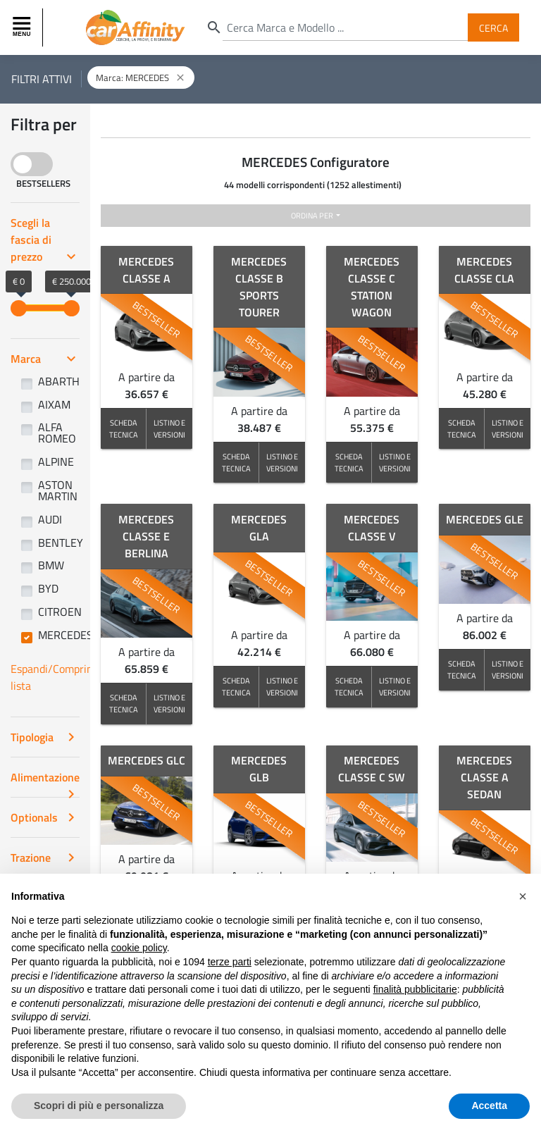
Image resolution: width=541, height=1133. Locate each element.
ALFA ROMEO (57, 432)
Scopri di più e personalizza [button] (98, 1105)
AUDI (50, 519)
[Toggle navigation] (23, 27)
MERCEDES (65, 634)
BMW (51, 565)
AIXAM (54, 404)
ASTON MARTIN (57, 490)
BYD (48, 588)
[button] (522, 896)
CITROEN (60, 611)
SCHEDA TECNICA (123, 428)
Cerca (493, 27)
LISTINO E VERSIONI (169, 428)
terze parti (229, 961)
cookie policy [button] (139, 947)
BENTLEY (60, 542)
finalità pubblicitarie (415, 989)
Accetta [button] (489, 1105)
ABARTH (59, 381)
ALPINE (56, 461)
